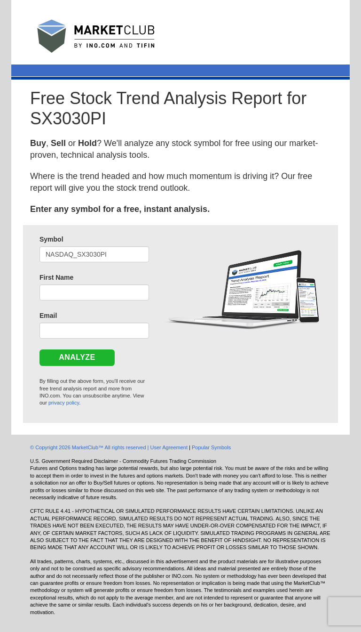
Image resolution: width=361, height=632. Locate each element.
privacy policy (63, 402)
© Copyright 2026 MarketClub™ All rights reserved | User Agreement (109, 447)
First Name (56, 277)
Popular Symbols (211, 447)
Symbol (51, 239)
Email (48, 315)
